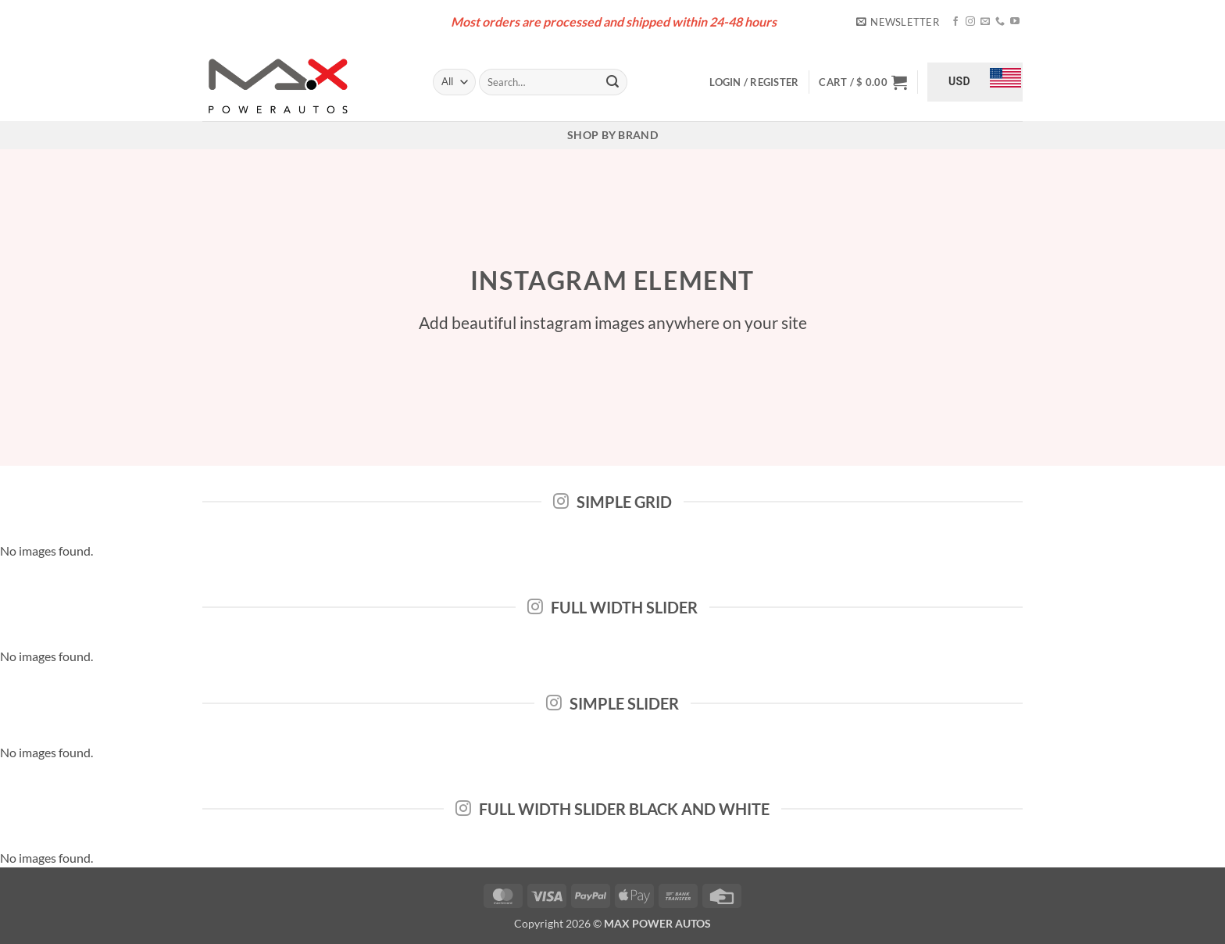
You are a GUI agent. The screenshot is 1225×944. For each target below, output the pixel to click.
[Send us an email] (985, 21)
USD (959, 81)
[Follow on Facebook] (955, 21)
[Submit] (612, 82)
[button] (897, 22)
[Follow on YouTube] (1015, 21)
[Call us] (1000, 21)
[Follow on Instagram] (970, 21)
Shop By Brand (612, 134)
